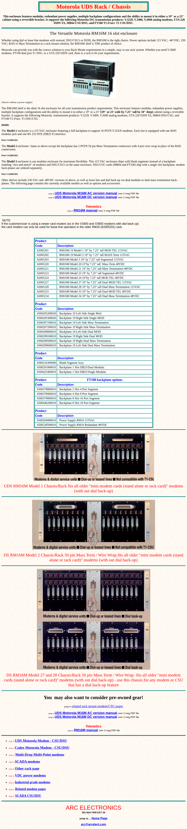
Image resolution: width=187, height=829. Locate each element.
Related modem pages (30, 789)
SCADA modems (27, 761)
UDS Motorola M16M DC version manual (86, 197)
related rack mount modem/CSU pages (97, 706)
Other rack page (27, 768)
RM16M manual (86, 210)
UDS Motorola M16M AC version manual (86, 193)
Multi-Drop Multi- (29, 754)
